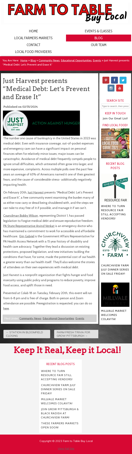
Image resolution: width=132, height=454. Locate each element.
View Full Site (66, 448)
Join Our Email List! (115, 118)
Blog (99, 38)
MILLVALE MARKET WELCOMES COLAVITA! (57, 401)
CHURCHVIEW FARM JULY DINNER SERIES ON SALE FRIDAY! (58, 389)
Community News (49, 60)
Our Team (98, 45)
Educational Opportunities (76, 60)
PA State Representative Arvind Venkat (28, 226)
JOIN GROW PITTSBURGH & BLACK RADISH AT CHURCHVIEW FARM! (60, 413)
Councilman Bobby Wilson (20, 215)
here (6, 308)
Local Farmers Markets (33, 38)
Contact (33, 45)
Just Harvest (36, 192)
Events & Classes (98, 31)
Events (97, 60)
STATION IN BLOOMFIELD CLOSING (24, 334)
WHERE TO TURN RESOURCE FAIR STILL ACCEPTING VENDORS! (57, 375)
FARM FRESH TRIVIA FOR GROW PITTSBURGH (73, 334)
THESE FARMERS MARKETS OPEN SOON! (60, 425)
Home (33, 31)
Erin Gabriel (26, 236)
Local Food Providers (33, 52)
